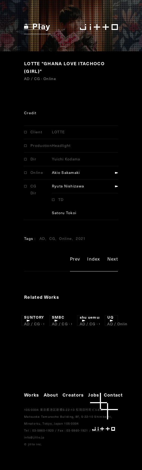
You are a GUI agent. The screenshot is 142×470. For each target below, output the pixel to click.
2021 (81, 238)
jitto (104, 412)
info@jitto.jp (34, 437)
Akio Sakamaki (66, 172)
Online (65, 238)
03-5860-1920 (43, 430)
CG (52, 238)
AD (42, 238)
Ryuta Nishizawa (68, 186)
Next (112, 259)
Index (93, 259)
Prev (75, 259)
